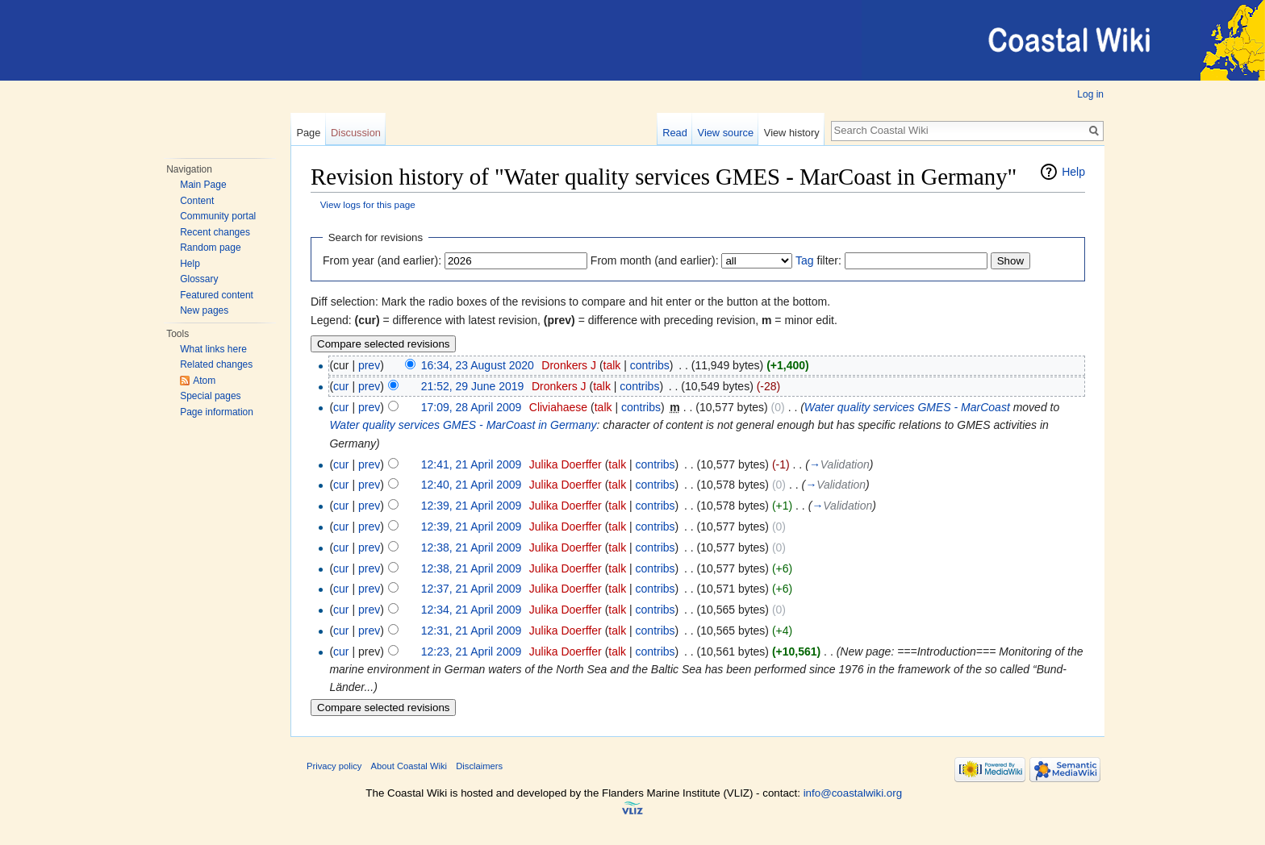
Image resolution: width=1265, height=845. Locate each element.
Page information (216, 412)
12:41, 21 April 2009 (471, 464)
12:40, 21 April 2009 (471, 484)
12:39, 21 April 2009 (471, 505)
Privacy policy (334, 766)
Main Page (203, 184)
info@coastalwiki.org (853, 793)
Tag (804, 260)
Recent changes (215, 232)
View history (792, 133)
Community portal (218, 216)
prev (369, 365)
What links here (213, 349)
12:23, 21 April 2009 (471, 651)
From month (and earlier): (655, 260)
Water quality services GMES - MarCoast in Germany (462, 424)
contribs (650, 365)
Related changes (216, 364)
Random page (210, 247)
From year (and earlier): (382, 260)
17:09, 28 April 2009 (471, 407)
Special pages (210, 396)
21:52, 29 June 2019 (472, 386)
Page (308, 133)
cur (341, 386)
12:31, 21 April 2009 (471, 630)
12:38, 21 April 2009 (471, 547)
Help (190, 263)
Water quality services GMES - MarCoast (907, 407)
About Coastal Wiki (409, 766)
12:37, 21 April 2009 (471, 588)
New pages (204, 310)
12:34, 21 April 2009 (471, 609)
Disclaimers (479, 766)
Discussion (356, 133)
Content (197, 200)
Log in (1090, 94)
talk (612, 365)
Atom (204, 380)
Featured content (216, 295)
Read (674, 133)
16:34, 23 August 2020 (477, 365)
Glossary (199, 279)
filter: (818, 260)
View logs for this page (367, 204)
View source (726, 133)
